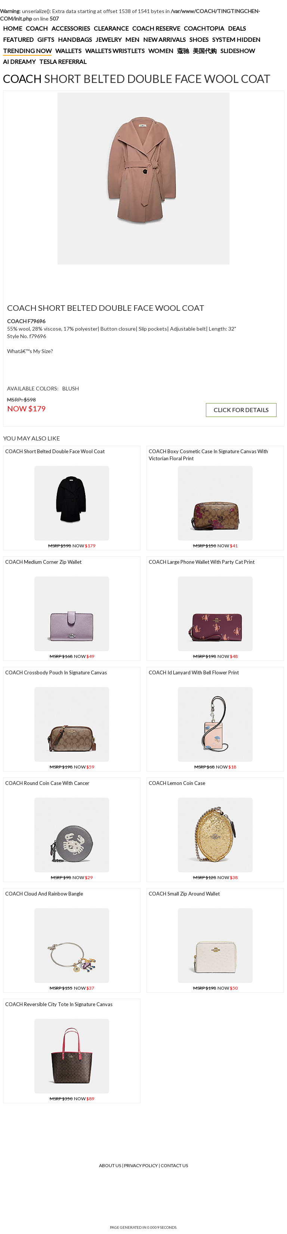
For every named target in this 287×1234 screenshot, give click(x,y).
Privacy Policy (141, 1165)
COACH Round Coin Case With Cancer (47, 783)
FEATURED (18, 39)
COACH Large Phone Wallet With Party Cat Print (201, 562)
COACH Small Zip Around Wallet (184, 894)
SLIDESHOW (237, 50)
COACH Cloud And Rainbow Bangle (44, 894)
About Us (110, 1165)
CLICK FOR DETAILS (241, 409)
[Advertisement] (141, 279)
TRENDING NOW (27, 50)
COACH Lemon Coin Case (177, 783)
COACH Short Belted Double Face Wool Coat (55, 451)
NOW (71, 545)
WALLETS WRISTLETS (115, 50)
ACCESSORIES (71, 28)
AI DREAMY (19, 61)
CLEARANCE (111, 28)
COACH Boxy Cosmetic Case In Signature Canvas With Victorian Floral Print (208, 454)
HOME (12, 28)
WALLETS (68, 50)
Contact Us (174, 1165)
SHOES (199, 39)
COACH (37, 28)
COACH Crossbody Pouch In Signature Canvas (56, 672)
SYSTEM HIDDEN (236, 39)
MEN (132, 39)
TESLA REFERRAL (62, 61)
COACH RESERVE (156, 28)
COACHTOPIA (204, 28)
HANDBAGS (75, 39)
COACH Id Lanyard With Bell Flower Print (194, 672)
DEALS (237, 28)
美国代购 (205, 50)
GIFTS (45, 39)
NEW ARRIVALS (164, 39)
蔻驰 (183, 50)
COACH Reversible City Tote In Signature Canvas (58, 1004)
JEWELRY (108, 39)
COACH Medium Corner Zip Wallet (43, 562)
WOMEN (160, 50)
